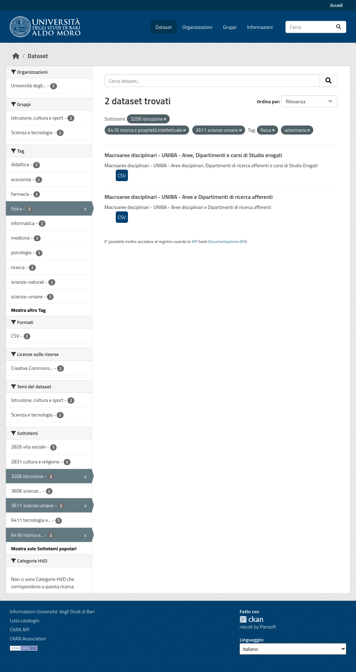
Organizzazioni (197, 27)
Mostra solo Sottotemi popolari (43, 548)
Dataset (163, 27)
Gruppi (229, 27)
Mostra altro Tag (28, 310)
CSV (122, 175)
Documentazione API (226, 241)
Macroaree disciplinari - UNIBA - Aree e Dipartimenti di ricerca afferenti (189, 197)
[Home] (16, 55)
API (195, 241)
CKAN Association (28, 638)
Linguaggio (251, 639)
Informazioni (260, 27)
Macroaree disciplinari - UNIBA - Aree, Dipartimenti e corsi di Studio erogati (193, 155)
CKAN (251, 619)
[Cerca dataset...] (315, 27)
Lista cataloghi (24, 620)
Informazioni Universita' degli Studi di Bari (52, 611)
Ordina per (268, 101)
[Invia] (339, 27)
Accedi (336, 5)
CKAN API (20, 629)
